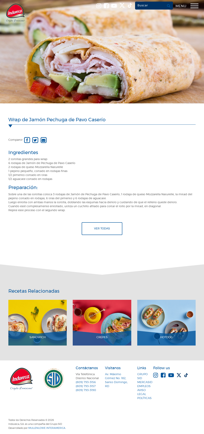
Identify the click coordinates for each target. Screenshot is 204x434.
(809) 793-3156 (86, 382)
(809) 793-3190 (86, 390)
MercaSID (144, 382)
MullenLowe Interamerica (46, 428)
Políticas (144, 398)
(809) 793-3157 (86, 386)
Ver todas (102, 228)
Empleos (144, 386)
